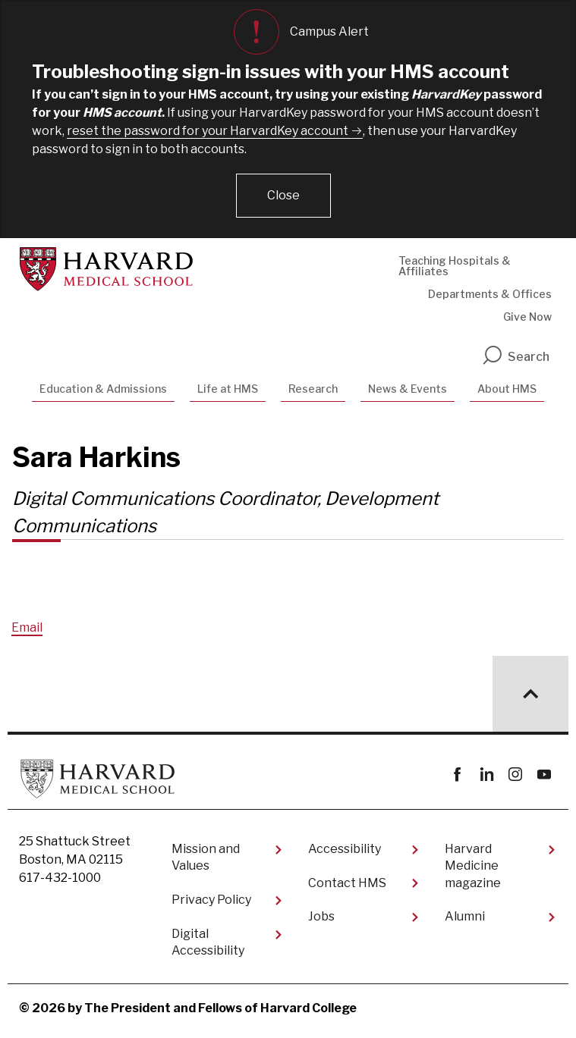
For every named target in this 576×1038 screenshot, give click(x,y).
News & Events (407, 388)
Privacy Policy (211, 899)
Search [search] (515, 357)
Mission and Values (206, 857)
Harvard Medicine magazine (473, 866)
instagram (515, 774)
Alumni (465, 916)
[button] (283, 196)
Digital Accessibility (208, 942)
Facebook (457, 774)
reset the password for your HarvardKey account (207, 131)
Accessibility (344, 849)
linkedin (486, 774)
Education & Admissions (103, 388)
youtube (543, 774)
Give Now (527, 316)
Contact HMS (347, 883)
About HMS (507, 388)
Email (26, 627)
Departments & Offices (490, 293)
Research (313, 388)
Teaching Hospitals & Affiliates (454, 266)
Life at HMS (227, 388)
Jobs (321, 916)
